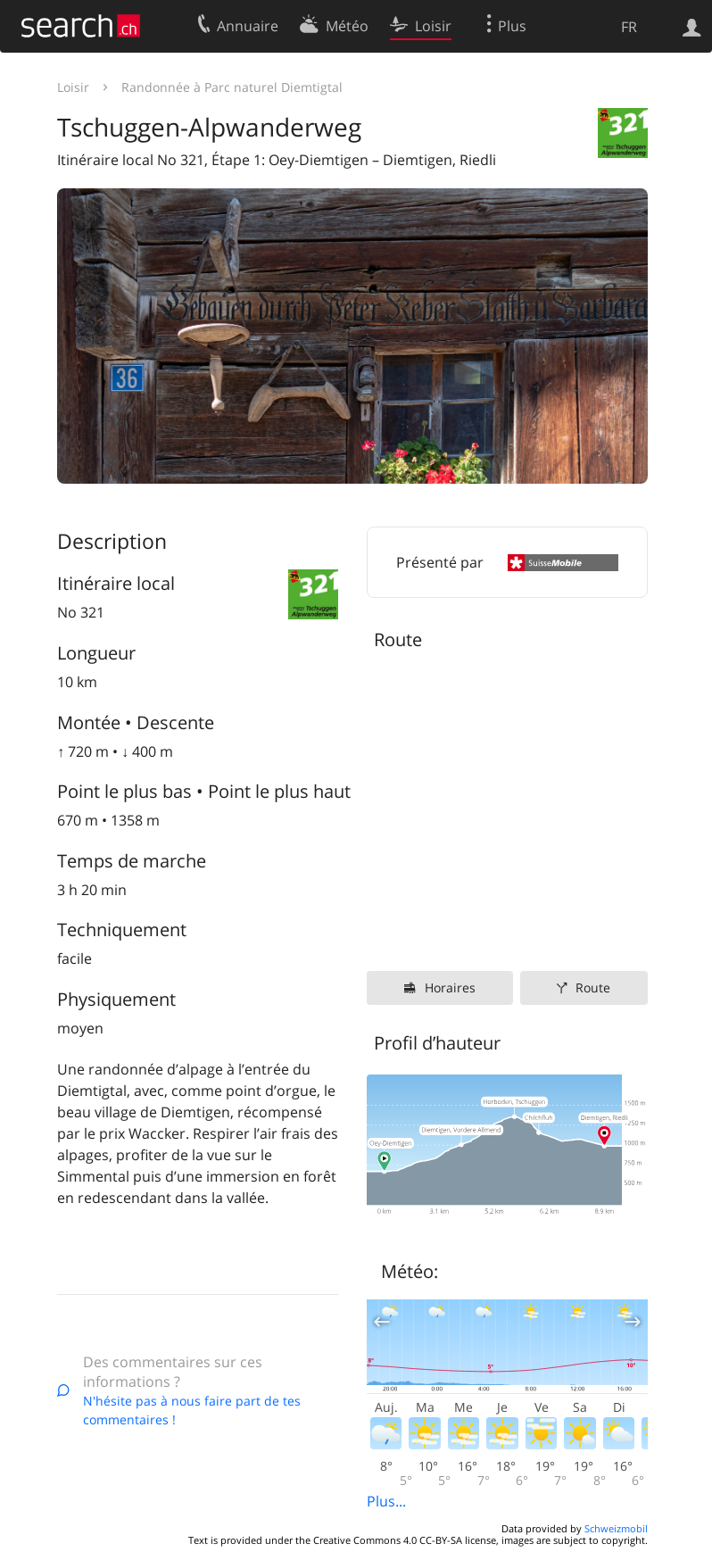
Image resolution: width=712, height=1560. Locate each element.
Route (592, 987)
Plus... (386, 1501)
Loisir (73, 87)
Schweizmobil (616, 1528)
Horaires (450, 987)
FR (629, 27)
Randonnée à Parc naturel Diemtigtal (232, 87)
